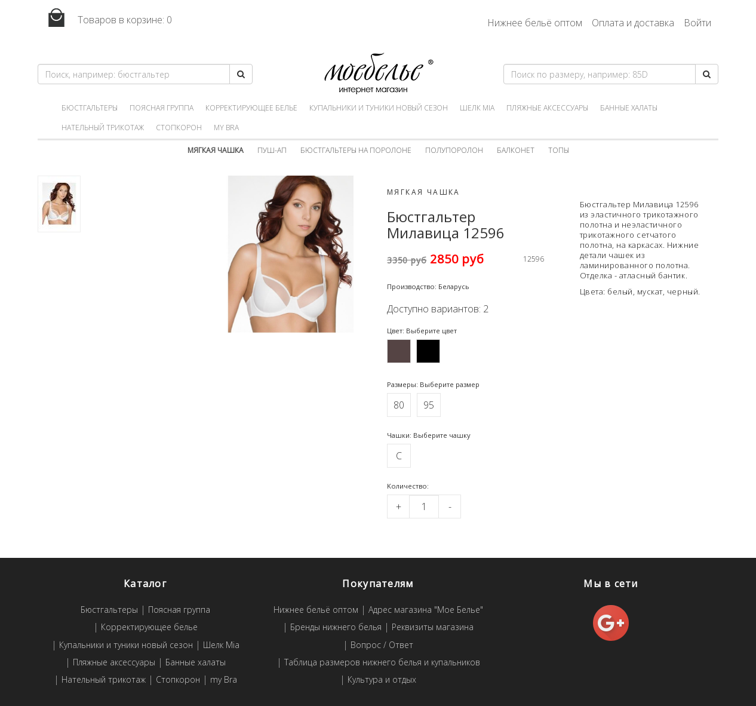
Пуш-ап (272, 150)
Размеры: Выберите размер (433, 384)
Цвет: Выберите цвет (422, 330)
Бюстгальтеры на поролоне (355, 150)
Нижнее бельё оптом (534, 22)
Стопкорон (179, 127)
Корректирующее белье (251, 108)
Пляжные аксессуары (547, 108)
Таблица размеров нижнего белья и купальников (382, 663)
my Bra (226, 127)
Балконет (515, 150)
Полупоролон (454, 150)
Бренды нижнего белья (336, 627)
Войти (697, 22)
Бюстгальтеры (90, 108)
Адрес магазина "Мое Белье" (425, 610)
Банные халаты (628, 108)
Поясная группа (161, 108)
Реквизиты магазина (433, 627)
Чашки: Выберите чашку (429, 435)
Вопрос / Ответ (382, 645)
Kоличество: (408, 485)
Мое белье (378, 74)
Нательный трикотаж (103, 127)
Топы (558, 150)
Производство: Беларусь (428, 286)
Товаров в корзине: (105, 18)
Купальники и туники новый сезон (378, 108)
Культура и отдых (382, 680)
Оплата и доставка (633, 22)
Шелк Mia (477, 108)
